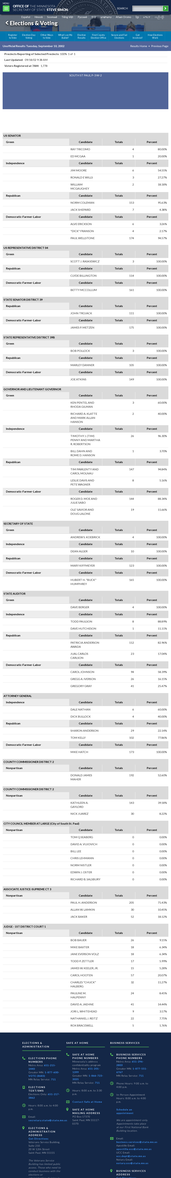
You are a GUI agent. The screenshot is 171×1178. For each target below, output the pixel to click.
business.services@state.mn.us (136, 1141)
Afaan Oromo (123, 17)
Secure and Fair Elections (119, 36)
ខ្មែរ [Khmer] (137, 17)
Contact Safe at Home (87, 1101)
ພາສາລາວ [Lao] (106, 17)
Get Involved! (138, 36)
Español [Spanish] (25, 17)
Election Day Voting (29, 36)
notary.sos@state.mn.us (132, 1163)
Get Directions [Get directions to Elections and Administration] (38, 1138)
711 (53, 1079)
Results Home (138, 46)
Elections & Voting (31, 23)
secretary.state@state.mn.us (47, 1120)
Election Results (82, 36)
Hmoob (39, 17)
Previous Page (159, 46)
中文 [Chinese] (93, 17)
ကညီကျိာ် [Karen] (159, 17)
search (122, 8)
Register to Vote (12, 36)
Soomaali (52, 17)
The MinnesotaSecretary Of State (40, 7)
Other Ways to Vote (46, 36)
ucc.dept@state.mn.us (131, 1156)
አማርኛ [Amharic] (146, 17)
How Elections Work (155, 36)
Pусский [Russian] (82, 17)
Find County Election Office (98, 36)
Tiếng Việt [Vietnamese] (67, 17)
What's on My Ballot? (65, 36)
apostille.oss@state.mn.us (134, 1148)
